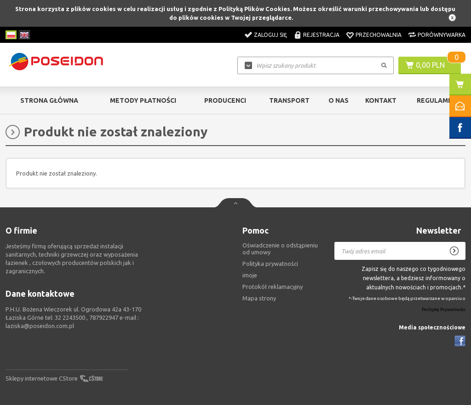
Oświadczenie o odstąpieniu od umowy (280, 248)
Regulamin (435, 100)
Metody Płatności (143, 100)
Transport (289, 100)
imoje (249, 275)
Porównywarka (441, 35)
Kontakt (380, 100)
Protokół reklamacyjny (272, 286)
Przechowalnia (379, 35)
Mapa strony (259, 298)
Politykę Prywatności (443, 309)
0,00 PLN (430, 65)
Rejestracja (321, 35)
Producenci (225, 100)
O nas (338, 100)
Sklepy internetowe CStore (42, 378)
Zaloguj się (270, 35)
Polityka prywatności (270, 263)
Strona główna (49, 100)
